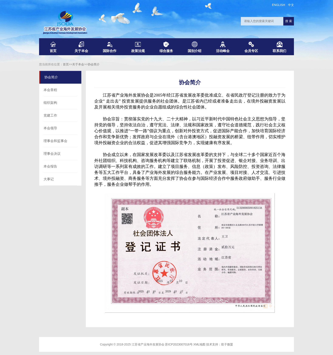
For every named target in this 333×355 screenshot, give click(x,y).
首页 (53, 47)
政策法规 (138, 47)
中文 (291, 5)
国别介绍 (194, 47)
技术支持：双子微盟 (219, 344)
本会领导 (50, 128)
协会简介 (94, 64)
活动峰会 (223, 47)
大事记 (49, 179)
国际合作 (109, 47)
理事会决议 (52, 153)
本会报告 (50, 166)
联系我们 (279, 47)
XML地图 (199, 344)
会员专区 (251, 47)
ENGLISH (278, 5)
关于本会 (81, 47)
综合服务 (166, 47)
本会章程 (50, 90)
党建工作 (50, 115)
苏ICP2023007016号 (178, 344)
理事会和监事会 (55, 141)
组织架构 (50, 102)
